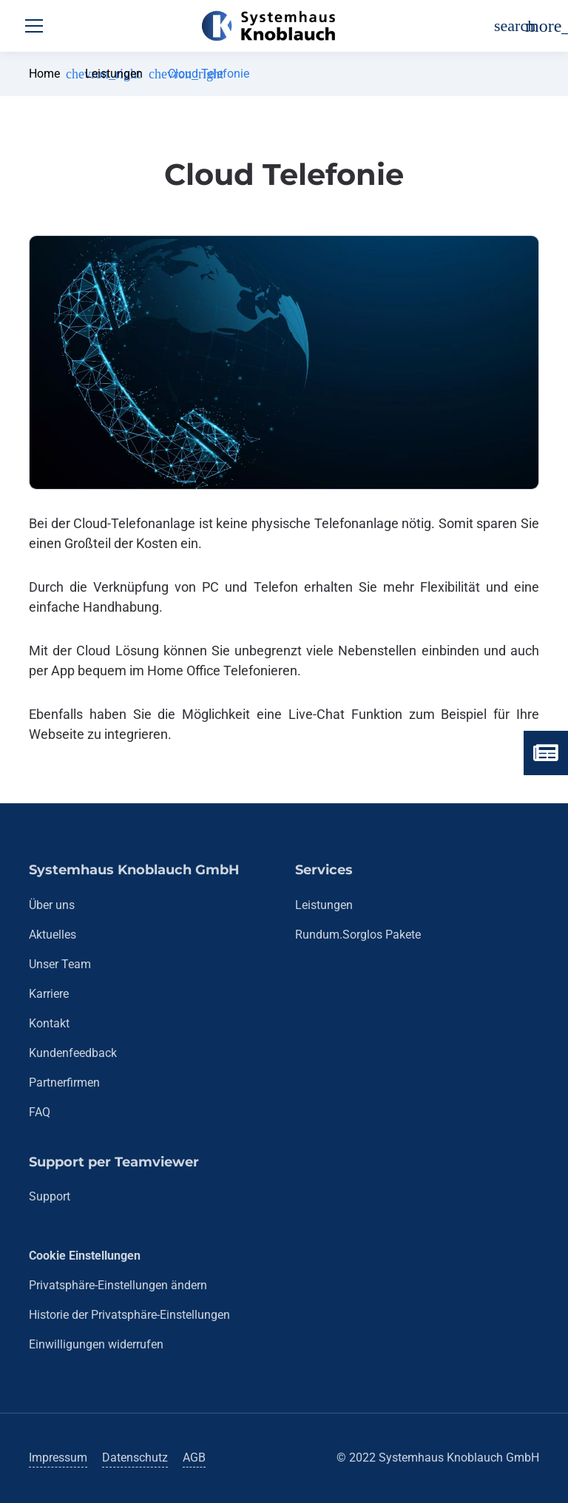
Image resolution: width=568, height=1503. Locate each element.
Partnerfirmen (64, 1082)
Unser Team (60, 964)
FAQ (39, 1112)
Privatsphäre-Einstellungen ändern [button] (118, 1285)
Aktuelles (52, 935)
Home (44, 74)
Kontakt (49, 1023)
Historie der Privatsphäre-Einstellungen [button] (129, 1315)
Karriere (49, 994)
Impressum (58, 1457)
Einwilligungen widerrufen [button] (96, 1344)
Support (49, 1196)
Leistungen (114, 74)
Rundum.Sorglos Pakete (358, 935)
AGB (194, 1457)
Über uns (52, 905)
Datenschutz (135, 1457)
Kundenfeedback (73, 1053)
